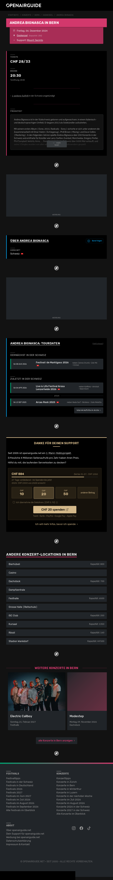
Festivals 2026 (14, 788)
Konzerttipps (63, 777)
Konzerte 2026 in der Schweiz (73, 806)
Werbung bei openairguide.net (23, 836)
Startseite (13, 15)
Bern (37, 15)
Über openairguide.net (18, 829)
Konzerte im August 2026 (70, 802)
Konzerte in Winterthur (68, 788)
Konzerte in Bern (65, 784)
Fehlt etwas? (98, 343)
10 (22, 492)
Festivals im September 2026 (22, 806)
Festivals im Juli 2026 (18, 799)
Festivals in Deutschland (19, 784)
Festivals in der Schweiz (19, 781)
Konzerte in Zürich (66, 781)
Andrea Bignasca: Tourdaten (35, 343)
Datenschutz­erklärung (18, 840)
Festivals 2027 (14, 792)
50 (66, 492)
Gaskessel (48, 15)
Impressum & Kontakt (18, 843)
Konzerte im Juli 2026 (68, 799)
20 (44, 492)
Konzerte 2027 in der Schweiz (73, 809)
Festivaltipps (13, 777)
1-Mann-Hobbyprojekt (58, 453)
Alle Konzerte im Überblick (70, 813)
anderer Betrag (88, 492)
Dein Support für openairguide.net (25, 833)
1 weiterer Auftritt (20, 95)
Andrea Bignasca (65, 15)
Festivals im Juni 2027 (18, 795)
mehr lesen (57, 144)
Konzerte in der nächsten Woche (74, 795)
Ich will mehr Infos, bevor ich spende (55, 523)
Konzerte (26, 15)
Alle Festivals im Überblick (20, 809)
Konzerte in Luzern (66, 792)
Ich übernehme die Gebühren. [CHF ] (35, 502)
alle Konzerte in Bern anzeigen (55, 740)
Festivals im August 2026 (20, 802)
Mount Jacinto (35, 40)
